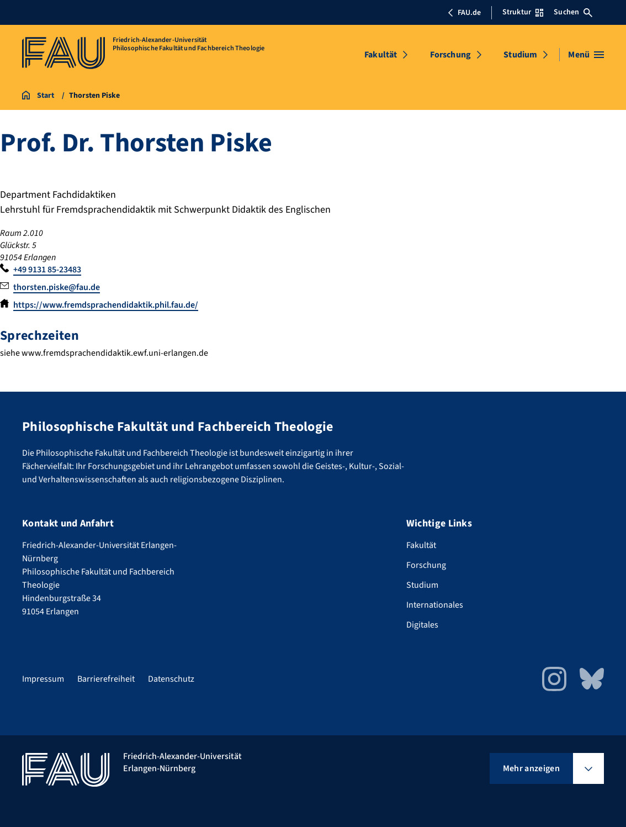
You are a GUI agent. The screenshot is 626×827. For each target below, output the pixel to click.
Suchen (573, 12)
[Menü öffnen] (586, 55)
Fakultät (380, 55)
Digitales (422, 625)
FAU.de (464, 12)
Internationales (434, 605)
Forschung (450, 55)
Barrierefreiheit (106, 679)
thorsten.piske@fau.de (56, 287)
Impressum (43, 679)
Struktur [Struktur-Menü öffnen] (522, 12)
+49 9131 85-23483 (47, 270)
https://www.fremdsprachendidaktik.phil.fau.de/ (105, 305)
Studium (520, 55)
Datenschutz (171, 679)
